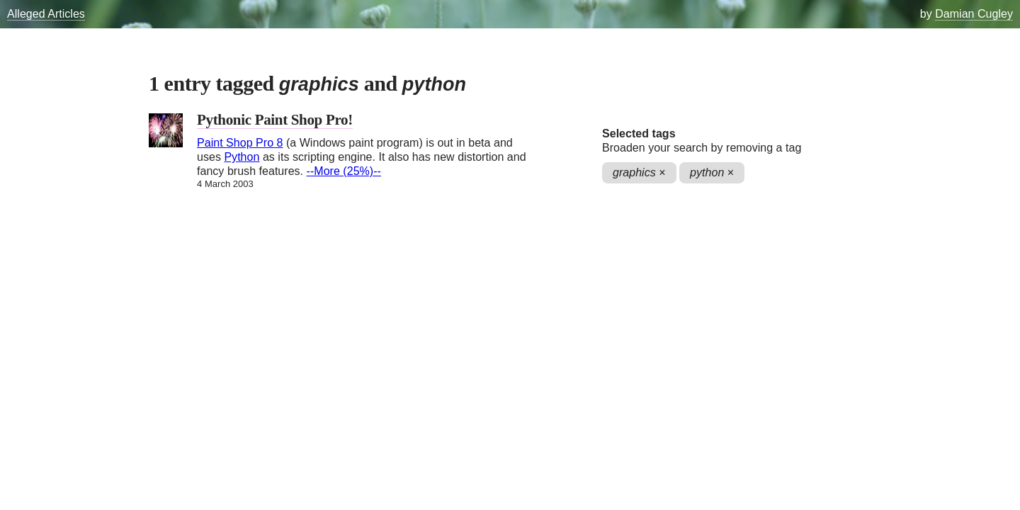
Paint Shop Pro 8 (240, 143)
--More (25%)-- (344, 171)
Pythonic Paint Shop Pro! (275, 119)
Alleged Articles (46, 14)
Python (241, 157)
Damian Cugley (974, 14)
